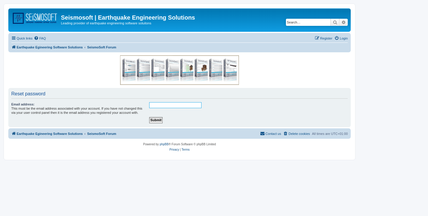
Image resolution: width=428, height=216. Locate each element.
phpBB (164, 144)
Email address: (22, 104)
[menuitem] (40, 38)
